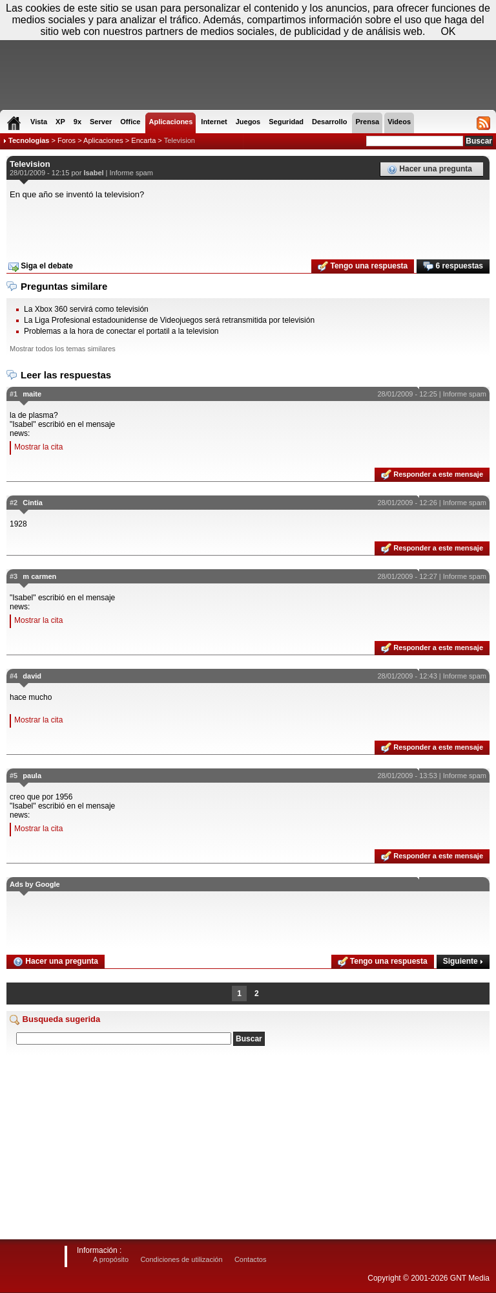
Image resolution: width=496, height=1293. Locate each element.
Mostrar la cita (38, 446)
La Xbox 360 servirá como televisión (86, 309)
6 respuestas (453, 266)
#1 (13, 394)
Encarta (143, 140)
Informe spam (131, 173)
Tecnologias (28, 140)
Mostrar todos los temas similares (63, 349)
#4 (13, 676)
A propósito (111, 1259)
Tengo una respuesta (363, 266)
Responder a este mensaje (432, 475)
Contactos (250, 1259)
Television (179, 140)
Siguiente (463, 961)
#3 (13, 576)
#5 (13, 775)
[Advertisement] (248, 225)
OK (447, 31)
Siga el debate (40, 266)
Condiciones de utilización (181, 1259)
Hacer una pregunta (429, 169)
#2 (13, 502)
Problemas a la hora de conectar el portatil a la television (121, 331)
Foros (66, 140)
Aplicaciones (103, 140)
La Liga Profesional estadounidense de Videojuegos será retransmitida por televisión (169, 320)
